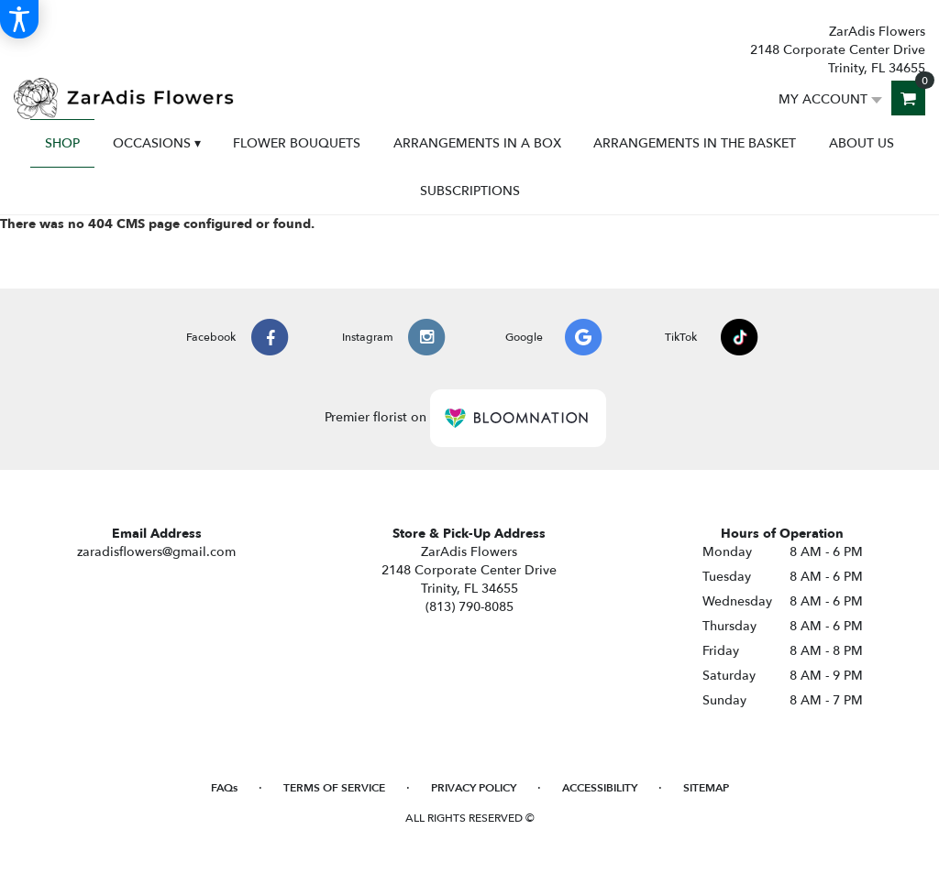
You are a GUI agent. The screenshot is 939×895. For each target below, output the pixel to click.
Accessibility (599, 787)
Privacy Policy (473, 787)
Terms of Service (334, 787)
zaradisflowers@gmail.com (156, 552)
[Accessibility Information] (19, 19)
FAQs (224, 787)
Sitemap (706, 787)
